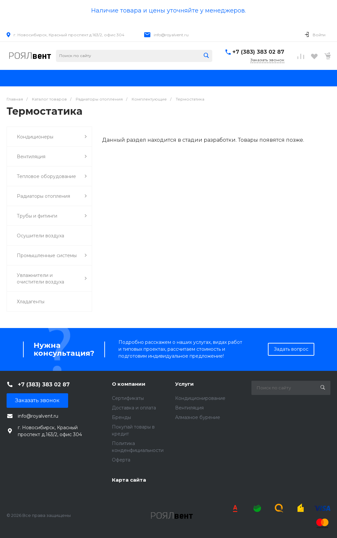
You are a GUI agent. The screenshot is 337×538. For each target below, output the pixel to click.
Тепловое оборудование (52, 176)
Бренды (121, 417)
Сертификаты (128, 398)
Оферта (121, 460)
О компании (128, 384)
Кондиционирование (200, 398)
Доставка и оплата (134, 408)
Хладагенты (30, 302)
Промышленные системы (52, 255)
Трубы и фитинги (52, 216)
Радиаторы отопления (52, 196)
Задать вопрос (291, 349)
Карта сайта (129, 480)
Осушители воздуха (40, 236)
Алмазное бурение (197, 417)
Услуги (184, 384)
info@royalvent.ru (171, 34)
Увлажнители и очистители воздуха (52, 278)
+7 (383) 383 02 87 (258, 52)
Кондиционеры (52, 137)
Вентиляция (52, 156)
